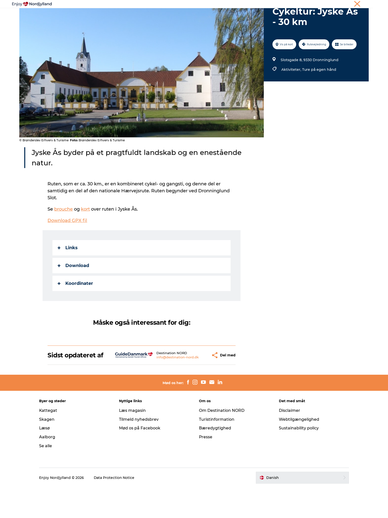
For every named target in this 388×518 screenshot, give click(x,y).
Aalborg (49, 467)
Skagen (48, 450)
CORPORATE (359, 4)
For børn (278, 16)
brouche (63, 232)
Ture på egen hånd (319, 93)
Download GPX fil (67, 244)
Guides (232, 16)
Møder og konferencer (329, 4)
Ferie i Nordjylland (295, 4)
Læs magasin (133, 441)
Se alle (47, 476)
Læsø (46, 458)
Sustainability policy (298, 458)
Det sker (254, 16)
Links (68, 271)
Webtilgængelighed (298, 450)
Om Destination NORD (221, 441)
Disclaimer (288, 441)
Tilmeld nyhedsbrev (139, 450)
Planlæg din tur (169, 16)
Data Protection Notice (115, 508)
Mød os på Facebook (140, 458)
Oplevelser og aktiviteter (125, 16)
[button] (196, 382)
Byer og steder (205, 16)
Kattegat (50, 441)
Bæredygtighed (215, 458)
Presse (206, 467)
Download (73, 289)
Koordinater (75, 307)
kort (85, 232)
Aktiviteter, (291, 93)
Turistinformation (216, 450)
